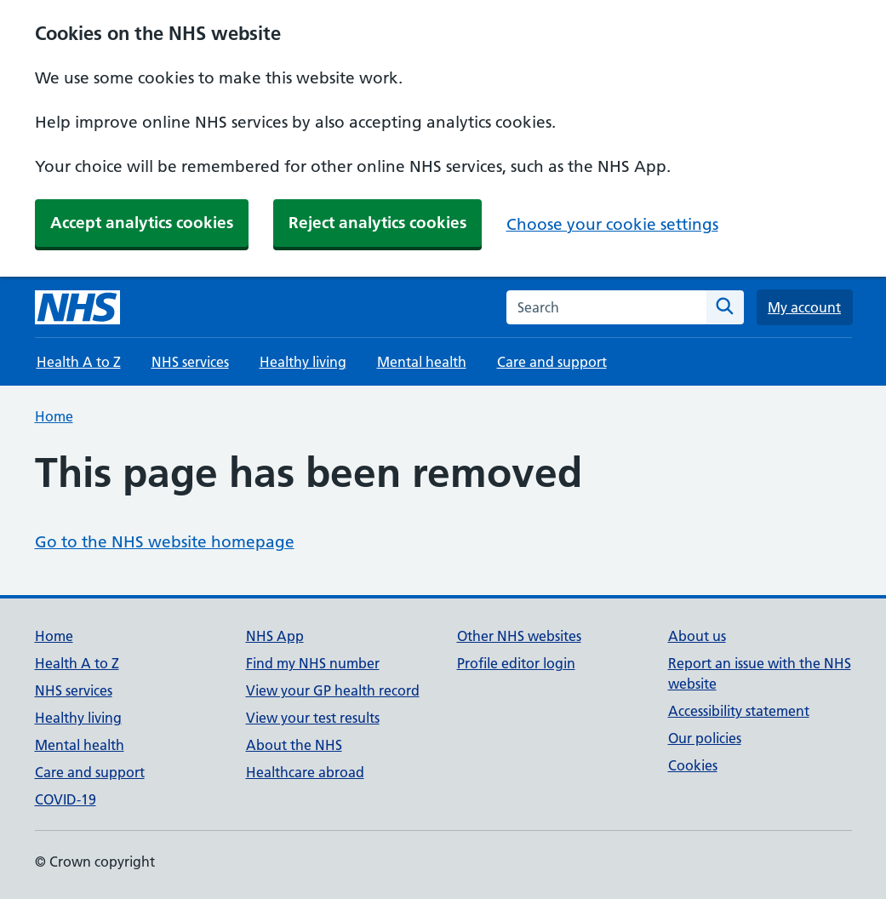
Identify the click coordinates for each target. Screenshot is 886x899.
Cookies (692, 765)
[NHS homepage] (77, 307)
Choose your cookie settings (612, 224)
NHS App (275, 635)
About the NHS (294, 744)
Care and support (552, 361)
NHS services (190, 361)
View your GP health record (333, 690)
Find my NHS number (313, 663)
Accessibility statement (738, 710)
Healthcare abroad (305, 772)
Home (54, 416)
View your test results (313, 717)
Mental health (421, 361)
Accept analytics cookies (141, 222)
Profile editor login (516, 663)
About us (697, 635)
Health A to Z (79, 361)
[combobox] (606, 307)
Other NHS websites (519, 635)
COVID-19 (65, 799)
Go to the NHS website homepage (164, 542)
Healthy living (303, 361)
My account (804, 307)
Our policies (704, 738)
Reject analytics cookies (377, 222)
